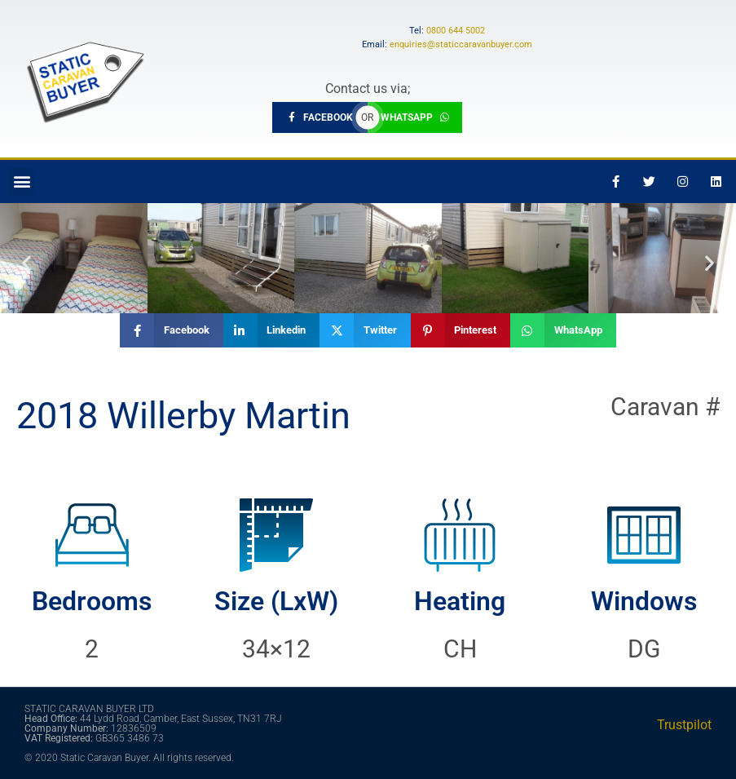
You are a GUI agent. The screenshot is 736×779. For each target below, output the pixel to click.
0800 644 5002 (455, 30)
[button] (21, 181)
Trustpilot (684, 725)
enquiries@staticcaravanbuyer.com (461, 44)
